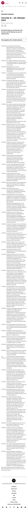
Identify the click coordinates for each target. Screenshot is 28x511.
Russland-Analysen (21, 6)
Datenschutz (14, 488)
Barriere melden (14, 502)
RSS (14, 495)
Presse (14, 499)
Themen (2, 6)
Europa (14, 6)
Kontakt (14, 497)
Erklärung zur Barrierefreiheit (14, 504)
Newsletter (14, 493)
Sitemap (14, 491)
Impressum (14, 486)
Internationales (9, 6)
